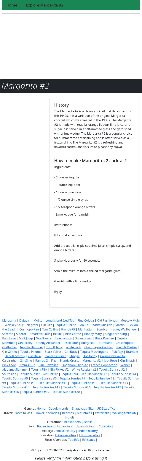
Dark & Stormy (15, 356)
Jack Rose (110, 361)
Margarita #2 (91, 361)
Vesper (125, 365)
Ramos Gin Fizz (45, 361)
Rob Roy (117, 352)
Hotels (69, 417)
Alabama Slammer (15, 369)
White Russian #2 (84, 369)
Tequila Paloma (31, 352)
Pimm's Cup (27, 365)
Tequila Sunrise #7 (72, 378)
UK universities (65, 435)
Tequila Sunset (29, 374)
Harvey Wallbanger (124, 329)
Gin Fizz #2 (50, 374)
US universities (89, 435)
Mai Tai (84, 325)
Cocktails (105, 426)
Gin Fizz (46, 325)
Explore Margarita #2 (44, 5)
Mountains (84, 413)
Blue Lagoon (63, 338)
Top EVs (73, 440)
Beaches (68, 413)
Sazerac (7, 334)
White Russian (102, 325)
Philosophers (72, 422)
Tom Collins (50, 329)
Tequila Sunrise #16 (77, 387)
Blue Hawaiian (48, 365)
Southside (9, 374)
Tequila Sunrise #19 (35, 392)
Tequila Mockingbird (94, 352)
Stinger (74, 356)
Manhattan (86, 329)
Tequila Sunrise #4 (123, 374)
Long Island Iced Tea (60, 320)
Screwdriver (83, 338)
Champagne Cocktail (98, 347)
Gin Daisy (34, 356)
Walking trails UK (124, 413)
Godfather (9, 347)
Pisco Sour (70, 343)
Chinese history (64, 431)
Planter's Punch (55, 356)
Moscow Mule (130, 320)
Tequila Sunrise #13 (114, 383)
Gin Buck (71, 352)
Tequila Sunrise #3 (94, 374)
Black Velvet (53, 352)
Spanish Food (86, 426)
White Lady (73, 347)
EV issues (88, 440)
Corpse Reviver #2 (112, 356)
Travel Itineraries (47, 413)
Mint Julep (26, 338)
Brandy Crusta (69, 361)
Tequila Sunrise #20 (66, 392)
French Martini (126, 347)
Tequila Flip (39, 369)
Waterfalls (102, 413)
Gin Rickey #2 (59, 369)
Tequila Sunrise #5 (15, 378)
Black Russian (104, 338)
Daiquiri (24, 320)
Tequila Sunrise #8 (101, 378)
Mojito (37, 320)
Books (88, 422)
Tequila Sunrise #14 (16, 387)
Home (12, 5)
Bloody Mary (93, 334)
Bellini (57, 334)
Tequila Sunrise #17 (107, 387)
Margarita (9, 320)
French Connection (104, 365)
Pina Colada (85, 320)
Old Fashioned (107, 320)
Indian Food (65, 426)
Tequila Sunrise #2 (112, 369)
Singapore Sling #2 (75, 365)
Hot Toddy (90, 356)
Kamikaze (9, 338)
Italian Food (45, 426)
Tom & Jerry (54, 347)
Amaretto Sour (40, 334)
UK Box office (106, 408)
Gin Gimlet (9, 352)
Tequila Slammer (31, 347)
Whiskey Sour (14, 325)
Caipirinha (9, 361)
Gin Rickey (25, 343)
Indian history (88, 431)
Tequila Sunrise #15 (46, 387)
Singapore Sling (116, 334)
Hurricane (105, 343)
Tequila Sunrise (65, 325)
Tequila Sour (69, 374)
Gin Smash (127, 361)
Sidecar (21, 334)
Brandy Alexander (48, 343)
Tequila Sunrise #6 (44, 378)
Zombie (102, 329)
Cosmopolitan (29, 329)
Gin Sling (26, 361)
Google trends (58, 408)
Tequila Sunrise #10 (22, 383)
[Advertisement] (71, 50)
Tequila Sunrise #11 (53, 383)
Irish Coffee (73, 334)
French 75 (68, 329)
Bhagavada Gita (82, 408)
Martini (120, 325)
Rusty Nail (88, 343)
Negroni (32, 325)
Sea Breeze (43, 338)
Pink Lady (9, 365)
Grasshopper (124, 343)
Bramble (132, 352)
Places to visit (23, 413)
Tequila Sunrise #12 (83, 383)
